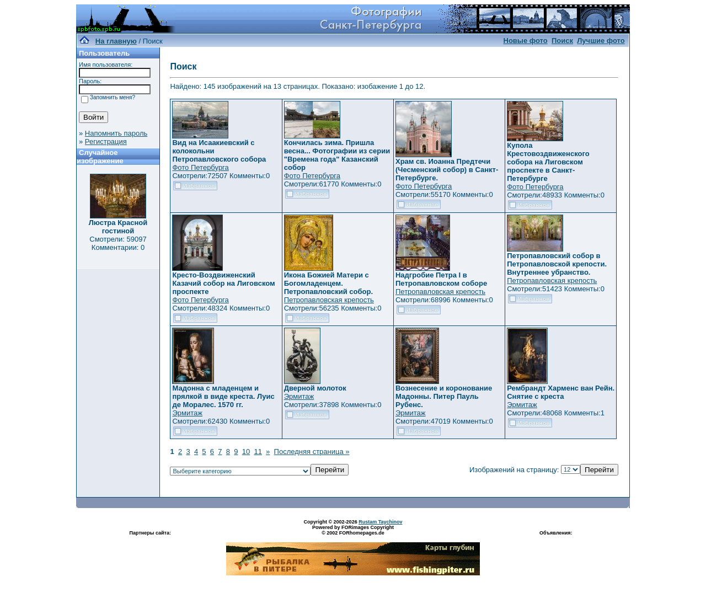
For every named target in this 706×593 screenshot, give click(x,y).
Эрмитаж (187, 413)
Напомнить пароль (116, 133)
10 (246, 451)
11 (257, 451)
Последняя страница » (312, 451)
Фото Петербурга (200, 167)
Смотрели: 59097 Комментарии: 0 (117, 243)
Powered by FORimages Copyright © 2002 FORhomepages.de (353, 530)
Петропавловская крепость (329, 300)
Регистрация (106, 141)
